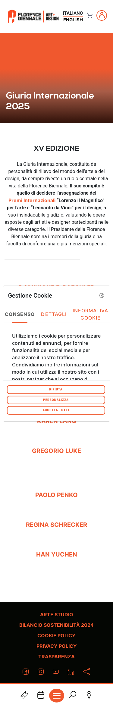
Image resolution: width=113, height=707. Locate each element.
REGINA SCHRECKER (56, 524)
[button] (102, 295)
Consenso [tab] (20, 314)
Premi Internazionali (31, 200)
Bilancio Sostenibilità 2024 (56, 625)
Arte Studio (56, 614)
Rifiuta (55, 389)
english (73, 20)
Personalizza (56, 399)
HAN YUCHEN (56, 554)
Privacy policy (56, 646)
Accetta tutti (55, 410)
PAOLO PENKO (56, 495)
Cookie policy (56, 636)
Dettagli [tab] (54, 314)
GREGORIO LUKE (56, 450)
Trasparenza (56, 657)
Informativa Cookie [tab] (90, 313)
